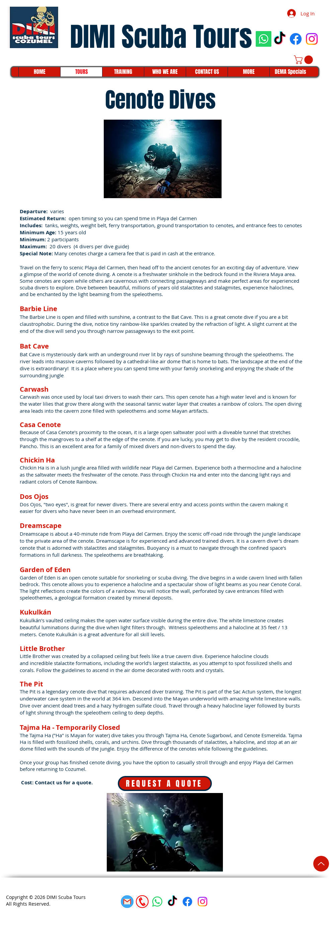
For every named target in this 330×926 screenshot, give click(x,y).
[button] (304, 59)
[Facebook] (296, 39)
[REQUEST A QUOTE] (165, 783)
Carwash (29, 396)
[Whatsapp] (263, 39)
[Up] (321, 864)
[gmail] (127, 901)
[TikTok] (279, 39)
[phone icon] (142, 901)
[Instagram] (312, 39)
